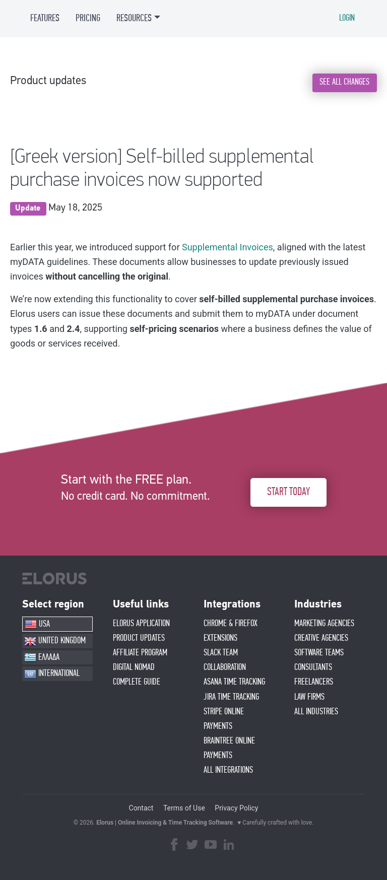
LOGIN (347, 18)
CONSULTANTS (313, 667)
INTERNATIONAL (52, 674)
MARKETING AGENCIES (324, 623)
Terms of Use (184, 808)
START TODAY (288, 492)
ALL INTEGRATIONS (228, 770)
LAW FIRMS (309, 697)
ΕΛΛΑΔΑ (41, 657)
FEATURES (44, 18)
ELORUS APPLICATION (141, 623)
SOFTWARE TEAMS (319, 652)
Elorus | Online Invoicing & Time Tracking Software (164, 822)
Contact (141, 808)
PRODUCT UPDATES (139, 638)
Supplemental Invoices (227, 247)
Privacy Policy (236, 808)
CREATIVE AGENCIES (321, 638)
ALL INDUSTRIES (316, 711)
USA (37, 624)
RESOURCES (134, 18)
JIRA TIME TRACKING (231, 697)
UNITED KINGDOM (55, 641)
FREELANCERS (313, 682)
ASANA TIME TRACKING (234, 682)
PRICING (88, 18)
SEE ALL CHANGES (344, 82)
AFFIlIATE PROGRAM (140, 652)
